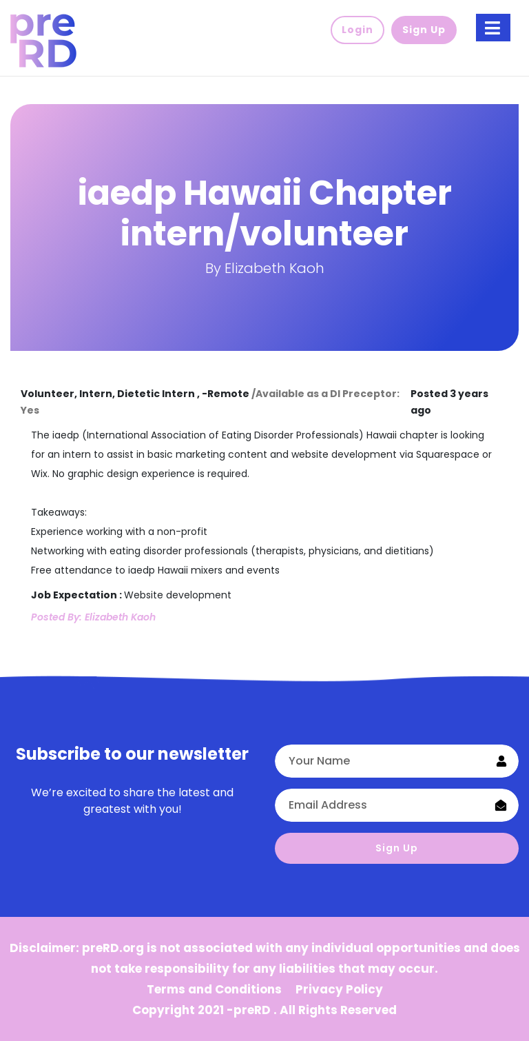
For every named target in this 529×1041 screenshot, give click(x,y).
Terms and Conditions (214, 989)
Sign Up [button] (424, 30)
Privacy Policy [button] (339, 989)
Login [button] (357, 30)
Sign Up (396, 848)
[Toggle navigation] (493, 27)
